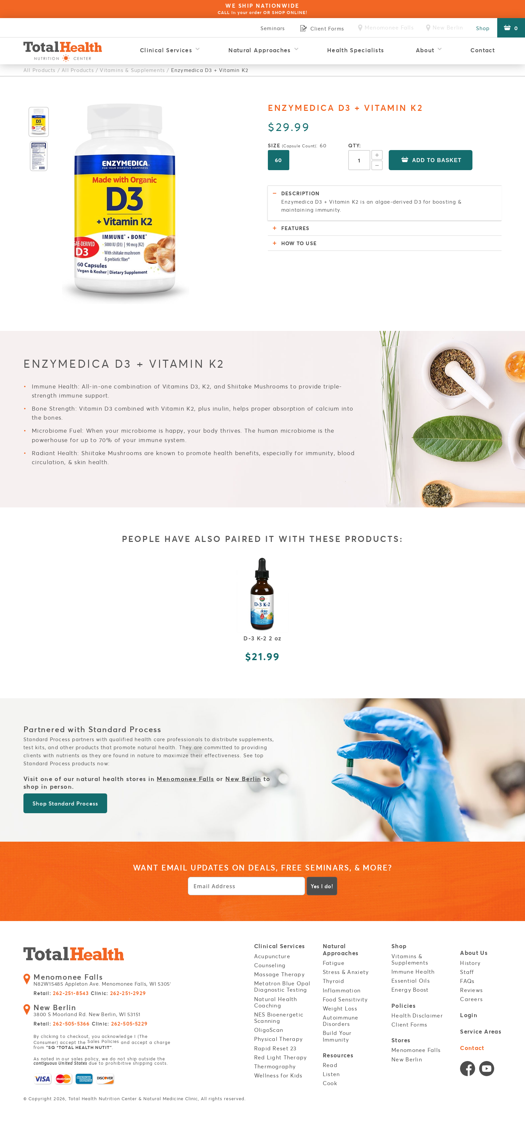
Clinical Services (166, 50)
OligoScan (269, 1030)
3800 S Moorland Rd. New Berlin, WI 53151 (86, 1011)
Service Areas (481, 1031)
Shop (482, 28)
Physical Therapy (278, 1039)
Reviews (471, 990)
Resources (338, 1055)
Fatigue (334, 963)
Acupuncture (272, 956)
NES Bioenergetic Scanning (278, 1017)
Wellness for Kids (278, 1075)
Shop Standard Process (65, 803)
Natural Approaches (259, 50)
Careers (471, 999)
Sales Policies (103, 1042)
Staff (467, 972)
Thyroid (333, 981)
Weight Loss (340, 1008)
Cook (330, 1082)
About (425, 50)
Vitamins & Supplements (132, 70)
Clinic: (118, 994)
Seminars (269, 28)
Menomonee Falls (185, 779)
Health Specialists (355, 50)
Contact (482, 50)
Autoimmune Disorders (341, 1020)
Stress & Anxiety (346, 972)
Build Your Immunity (337, 1036)
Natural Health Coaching (275, 1001)
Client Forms (409, 1024)
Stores (400, 1040)
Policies (403, 1005)
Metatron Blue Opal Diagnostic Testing (282, 986)
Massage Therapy (279, 974)
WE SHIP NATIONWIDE (262, 8)
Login (468, 1015)
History (470, 962)
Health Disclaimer (417, 1015)
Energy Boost (410, 989)
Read (330, 1064)
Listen (331, 1073)
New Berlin (243, 779)
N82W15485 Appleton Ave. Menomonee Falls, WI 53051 (101, 981)
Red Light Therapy (280, 1057)
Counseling (270, 965)
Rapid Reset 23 (275, 1048)
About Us (474, 953)
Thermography (275, 1066)
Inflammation (342, 990)
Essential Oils (410, 980)
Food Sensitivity (345, 999)
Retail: (61, 994)
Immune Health (413, 971)
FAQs (467, 981)
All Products (39, 70)
